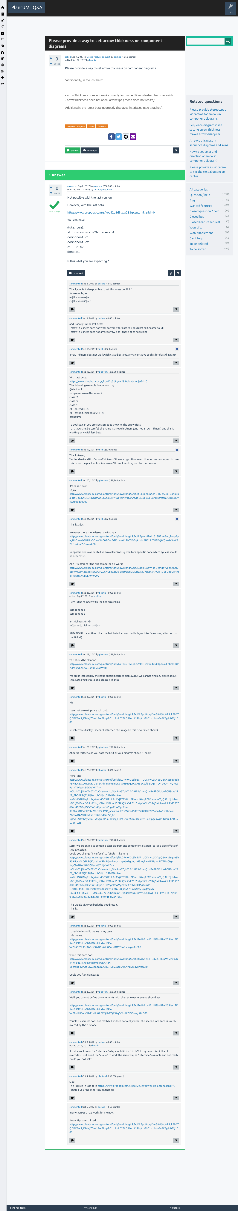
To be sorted (198, 249)
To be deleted (199, 243)
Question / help (200, 194)
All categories (199, 189)
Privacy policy (90, 1208)
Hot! (81, 10)
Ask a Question (137, 10)
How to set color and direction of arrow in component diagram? (203, 156)
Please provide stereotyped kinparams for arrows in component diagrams (208, 114)
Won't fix (196, 227)
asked (68, 57)
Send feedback (17, 1208)
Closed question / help (204, 211)
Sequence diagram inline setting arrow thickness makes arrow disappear (206, 129)
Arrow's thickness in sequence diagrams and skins (209, 143)
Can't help (196, 238)
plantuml (97, 186)
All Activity (53, 10)
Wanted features (201, 205)
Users (121, 10)
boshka (117, 57)
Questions (68, 10)
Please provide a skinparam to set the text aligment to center (208, 171)
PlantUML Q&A (26, 7)
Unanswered (95, 10)
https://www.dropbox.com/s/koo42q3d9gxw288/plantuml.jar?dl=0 (111, 212)
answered (72, 186)
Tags (110, 10)
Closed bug (197, 216)
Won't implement (201, 232)
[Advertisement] (25, 72)
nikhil (102, 349)
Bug (192, 200)
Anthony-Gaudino (103, 189)
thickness (102, 126)
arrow (91, 126)
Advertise (175, 1208)
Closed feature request (98, 57)
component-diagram (76, 126)
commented (75, 283)
